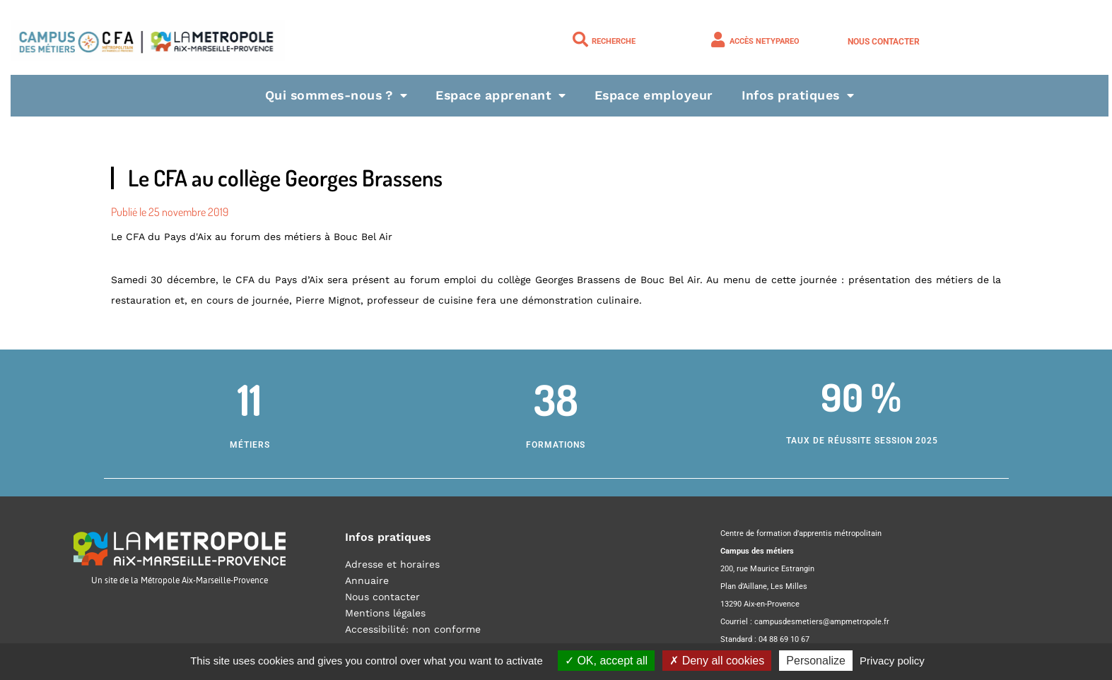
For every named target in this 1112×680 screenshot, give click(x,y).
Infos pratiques (801, 95)
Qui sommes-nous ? (333, 95)
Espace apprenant (501, 95)
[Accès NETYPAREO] (718, 39)
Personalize (815, 661)
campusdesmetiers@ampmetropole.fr (821, 621)
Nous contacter (884, 42)
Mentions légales (385, 613)
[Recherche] (580, 39)
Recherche (614, 41)
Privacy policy (892, 661)
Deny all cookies (716, 661)
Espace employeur (655, 95)
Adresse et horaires (392, 564)
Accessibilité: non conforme (413, 629)
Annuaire (367, 580)
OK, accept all (606, 661)
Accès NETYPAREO (765, 41)
